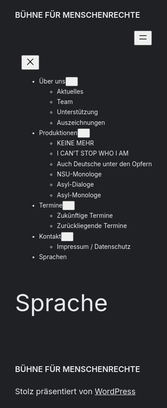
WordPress (115, 391)
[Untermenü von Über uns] (71, 81)
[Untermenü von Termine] (68, 205)
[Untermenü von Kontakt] (67, 236)
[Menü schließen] (30, 62)
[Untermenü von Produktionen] (83, 133)
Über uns (52, 81)
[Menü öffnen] (143, 38)
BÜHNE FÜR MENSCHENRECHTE (77, 15)
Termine (50, 205)
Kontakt (50, 236)
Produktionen (58, 132)
